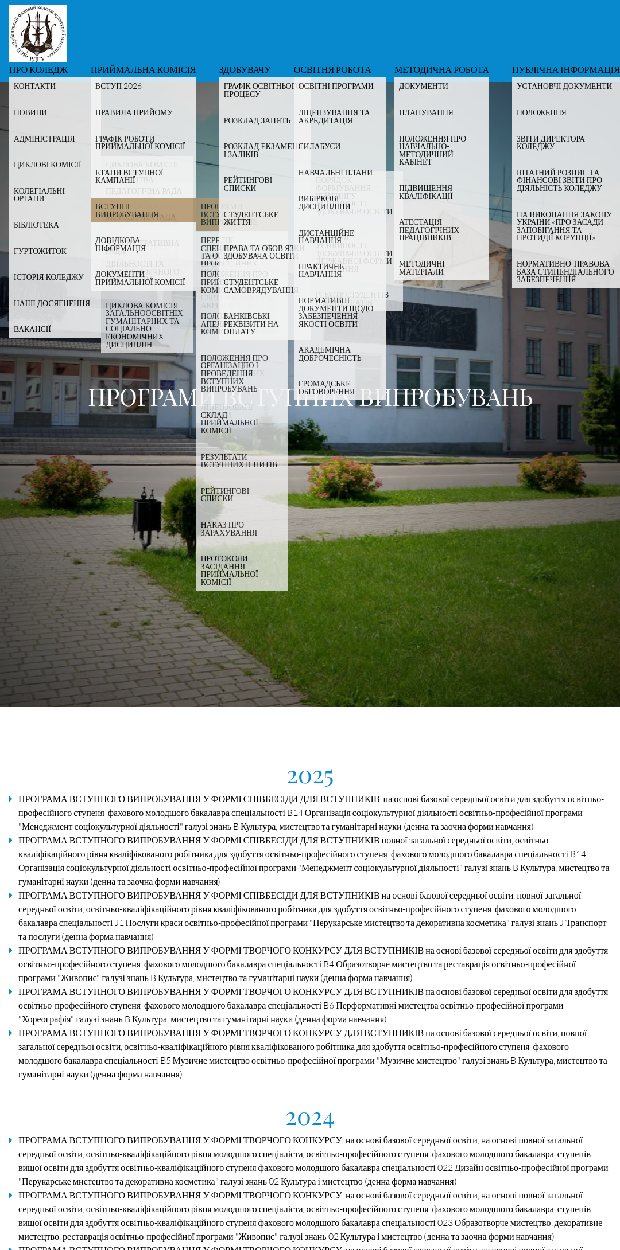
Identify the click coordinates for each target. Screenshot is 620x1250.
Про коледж (38, 70)
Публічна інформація (566, 70)
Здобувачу (245, 70)
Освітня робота (332, 70)
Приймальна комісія (143, 70)
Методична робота (441, 70)
